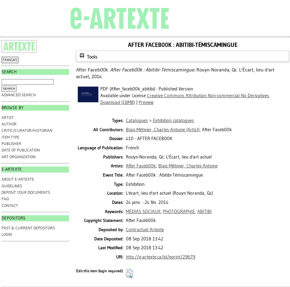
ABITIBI (204, 211)
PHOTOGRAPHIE (179, 211)
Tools (87, 57)
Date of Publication (21, 150)
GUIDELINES (12, 186)
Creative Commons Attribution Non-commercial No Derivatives (208, 95)
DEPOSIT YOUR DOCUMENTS (26, 192)
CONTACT (10, 205)
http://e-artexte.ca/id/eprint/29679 (160, 257)
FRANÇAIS (10, 60)
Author (9, 124)
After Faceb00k (141, 166)
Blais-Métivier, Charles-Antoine (188, 166)
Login (7, 234)
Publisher (11, 143)
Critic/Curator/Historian (27, 130)
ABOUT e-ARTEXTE (18, 179)
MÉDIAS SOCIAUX (143, 211)
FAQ (5, 199)
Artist (8, 117)
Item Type (10, 137)
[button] (129, 273)
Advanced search (19, 95)
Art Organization (19, 157)
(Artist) (162, 129)
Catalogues (137, 120)
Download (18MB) (117, 102)
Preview (146, 102)
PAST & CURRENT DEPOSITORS (28, 228)
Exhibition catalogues (173, 120)
